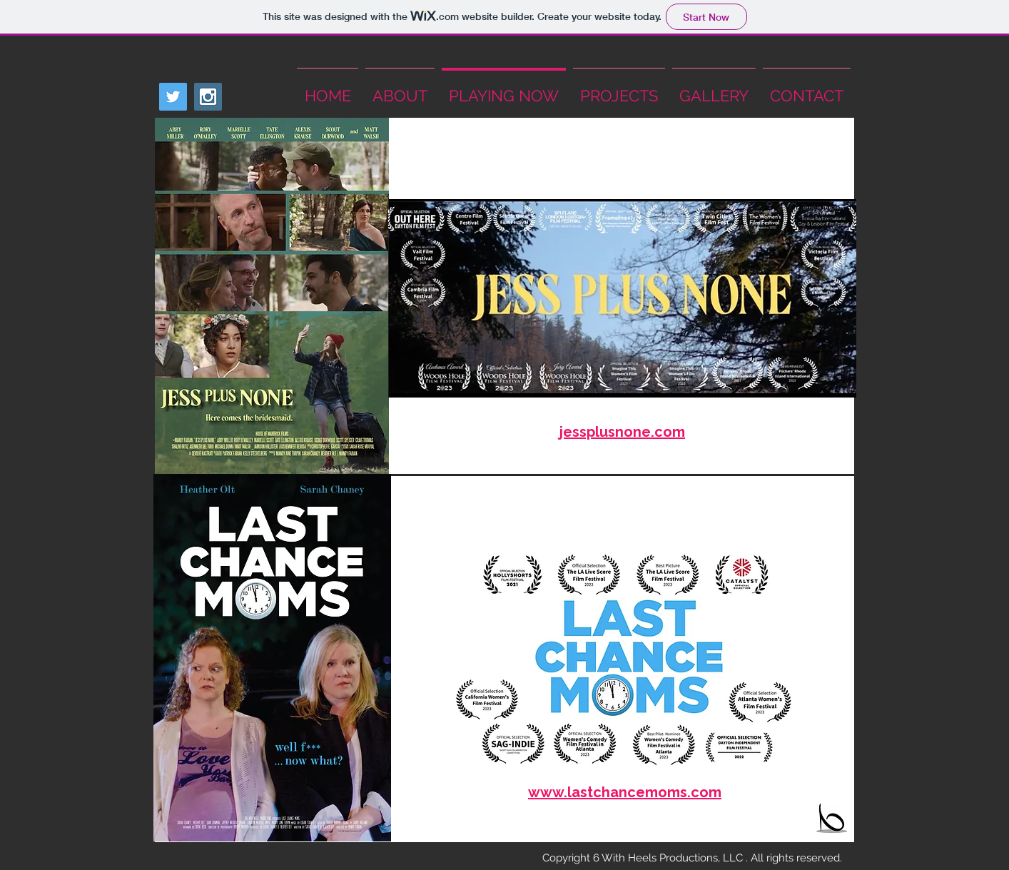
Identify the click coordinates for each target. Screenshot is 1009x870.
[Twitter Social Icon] (173, 97)
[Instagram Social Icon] (208, 97)
